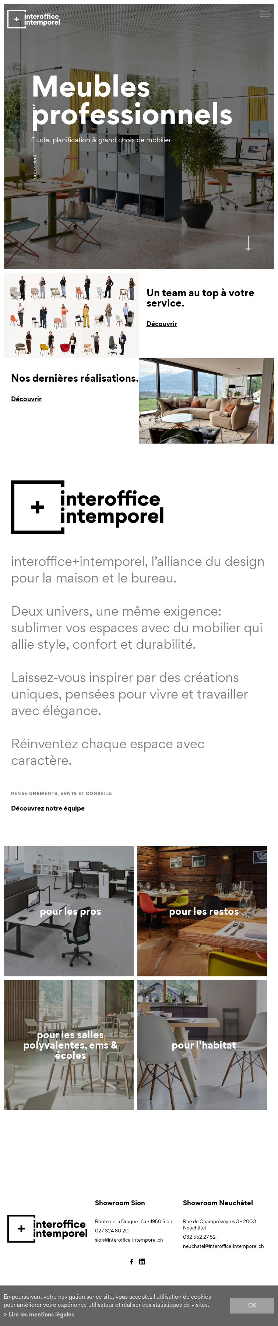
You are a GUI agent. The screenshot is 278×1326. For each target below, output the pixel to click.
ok (252, 1305)
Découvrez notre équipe (48, 808)
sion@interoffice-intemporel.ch (129, 1240)
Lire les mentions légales (41, 1314)
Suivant (33, 111)
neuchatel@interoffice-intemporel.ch (223, 1246)
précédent (34, 166)
